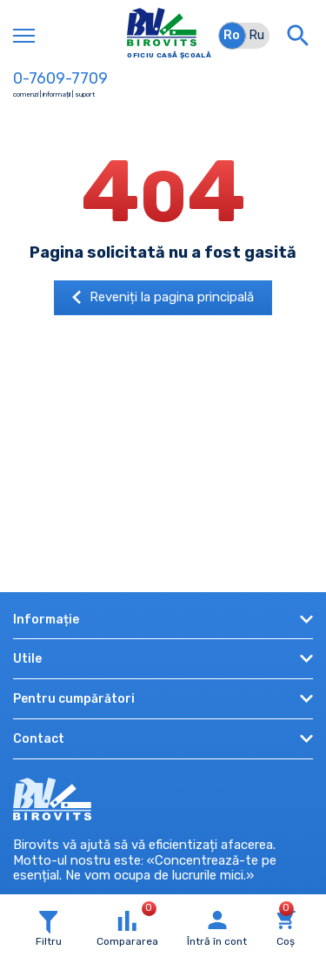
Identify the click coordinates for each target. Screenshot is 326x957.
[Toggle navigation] (24, 36)
